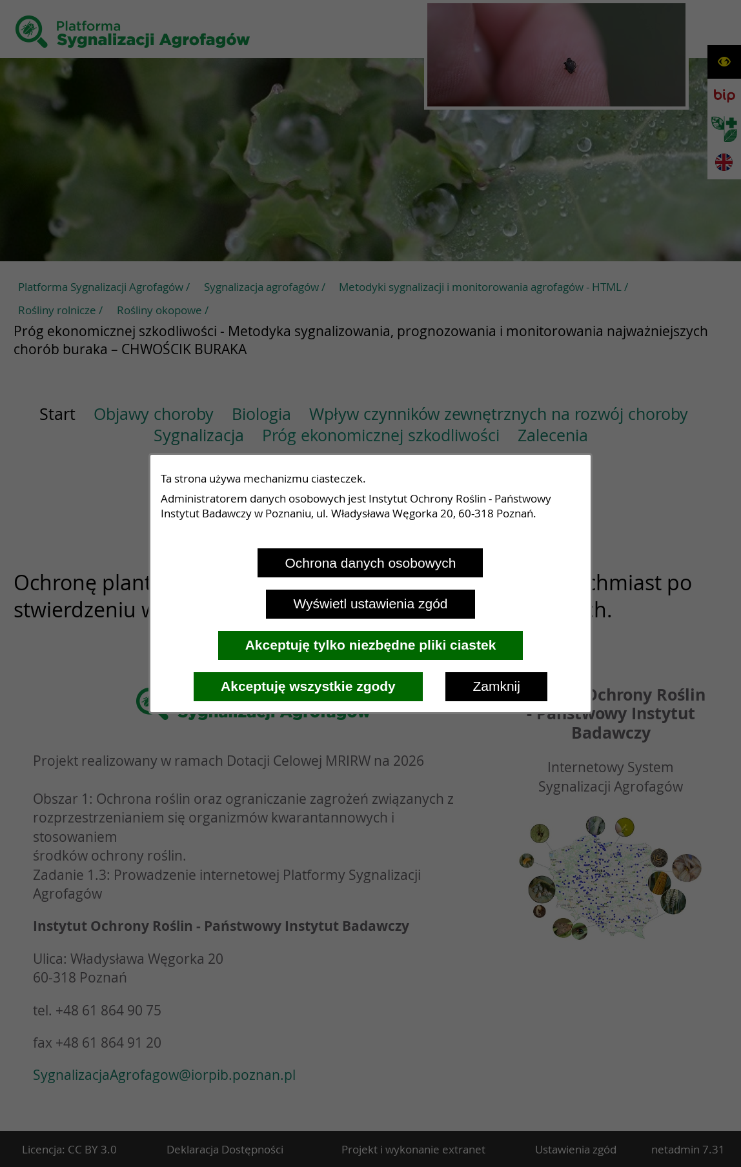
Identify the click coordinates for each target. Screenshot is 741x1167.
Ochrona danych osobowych (370, 562)
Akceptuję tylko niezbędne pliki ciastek (370, 644)
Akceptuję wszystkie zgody (308, 686)
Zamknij (496, 686)
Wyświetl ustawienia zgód (370, 603)
